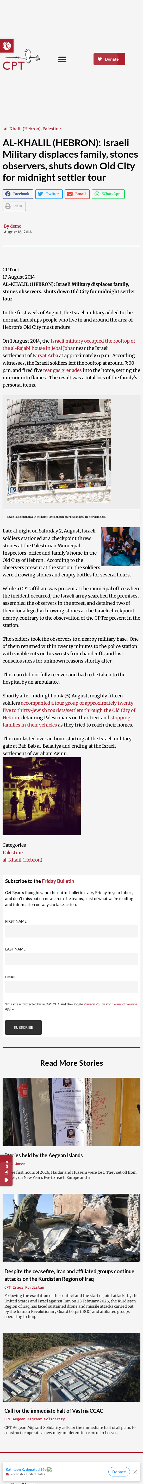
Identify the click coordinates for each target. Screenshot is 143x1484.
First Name (16, 921)
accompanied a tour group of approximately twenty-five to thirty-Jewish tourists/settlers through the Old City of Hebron (69, 710)
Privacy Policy (94, 1004)
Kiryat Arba (45, 355)
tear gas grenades (62, 370)
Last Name (15, 949)
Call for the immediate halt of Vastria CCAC (53, 1411)
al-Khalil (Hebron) (22, 128)
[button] (7, 46)
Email (10, 977)
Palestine (51, 128)
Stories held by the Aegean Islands (43, 1155)
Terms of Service (124, 1004)
